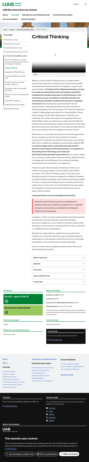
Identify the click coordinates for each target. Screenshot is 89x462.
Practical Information (62, 16)
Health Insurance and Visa (40, 378)
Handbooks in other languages (42, 388)
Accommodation (10, 21)
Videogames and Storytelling (14, 106)
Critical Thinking (11, 69)
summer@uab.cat (56, 344)
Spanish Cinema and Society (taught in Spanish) (15, 85)
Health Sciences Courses (14, 49)
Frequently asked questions (41, 383)
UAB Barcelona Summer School (27, 11)
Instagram (52, 423)
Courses (15, 16)
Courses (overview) (9, 377)
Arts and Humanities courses (17, 57)
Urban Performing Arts (12, 102)
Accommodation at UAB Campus (72, 371)
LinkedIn (51, 426)
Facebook (52, 414)
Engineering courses (12, 110)
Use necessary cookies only (19, 454)
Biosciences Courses (13, 45)
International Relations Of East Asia (15, 79)
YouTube (51, 420)
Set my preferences (47, 454)
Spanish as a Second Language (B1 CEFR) (16, 97)
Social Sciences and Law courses (17, 53)
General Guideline (37, 386)
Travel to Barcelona (38, 381)
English (77, 5)
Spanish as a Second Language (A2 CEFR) (15, 91)
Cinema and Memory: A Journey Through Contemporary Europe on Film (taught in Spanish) (16, 63)
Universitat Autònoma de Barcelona (20, 5)
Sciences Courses (12, 41)
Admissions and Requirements (36, 16)
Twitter (51, 417)
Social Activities (28, 21)
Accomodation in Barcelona (70, 374)
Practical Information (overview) (42, 375)
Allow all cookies (69, 454)
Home (5, 364)
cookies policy (10, 448)
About (5, 16)
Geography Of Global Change (15, 73)
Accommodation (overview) (70, 368)
